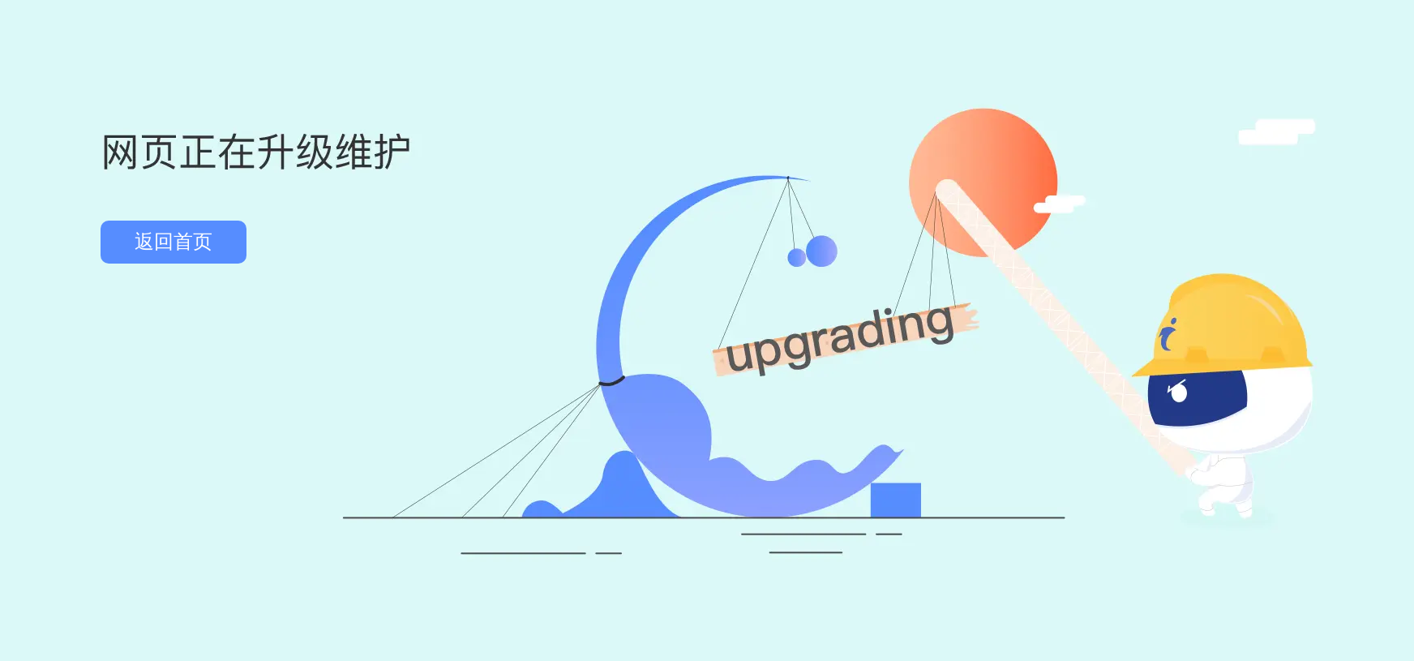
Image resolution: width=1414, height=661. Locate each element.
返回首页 (173, 241)
